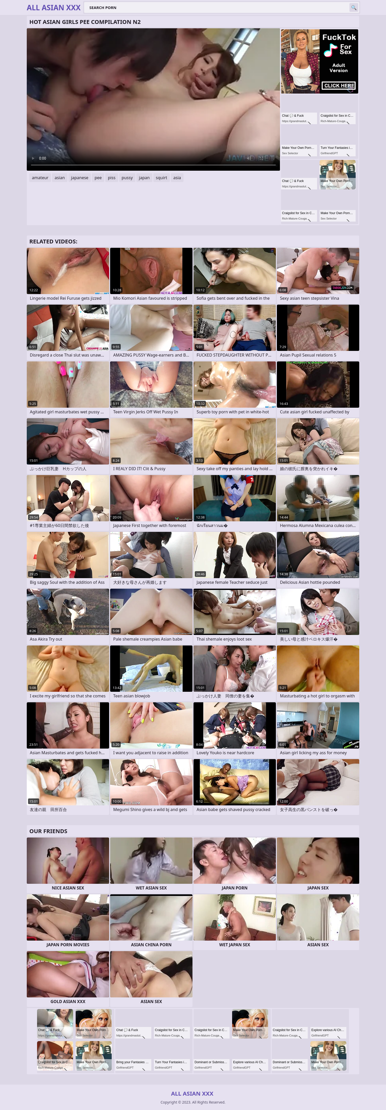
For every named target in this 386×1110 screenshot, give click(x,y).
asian (60, 177)
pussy (127, 177)
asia (177, 177)
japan (144, 177)
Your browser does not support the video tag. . (153, 99)
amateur (40, 177)
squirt (161, 177)
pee (98, 177)
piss (111, 177)
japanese (80, 177)
